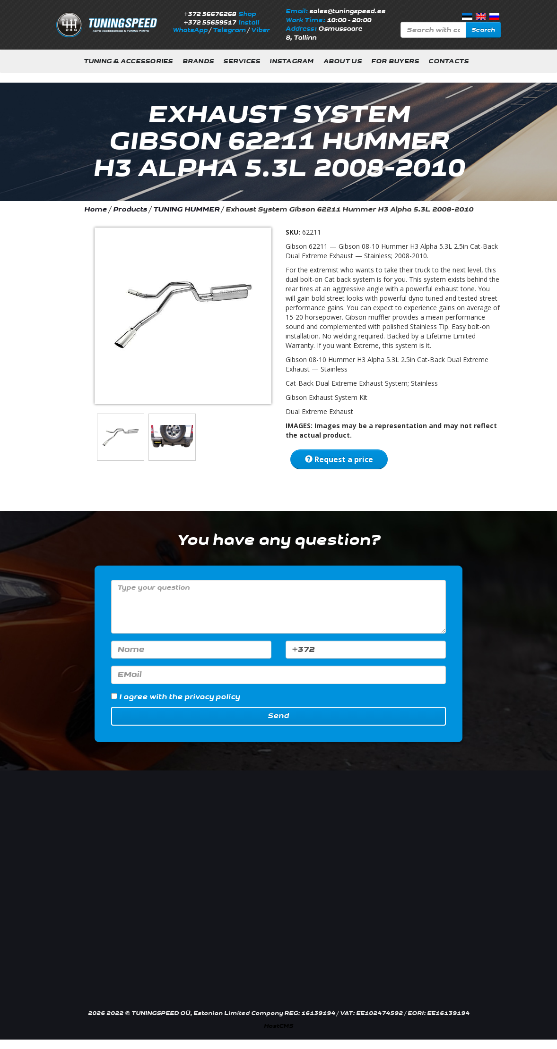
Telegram (229, 30)
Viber (260, 30)
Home (95, 209)
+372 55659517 (209, 22)
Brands (198, 61)
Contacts (448, 61)
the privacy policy (204, 697)
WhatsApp (190, 30)
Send (278, 715)
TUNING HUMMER (186, 209)
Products (130, 209)
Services (241, 61)
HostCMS (278, 1026)
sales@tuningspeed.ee (347, 11)
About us (342, 61)
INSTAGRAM (291, 61)
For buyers (395, 61)
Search (483, 30)
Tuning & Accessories (128, 61)
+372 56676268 (209, 14)
